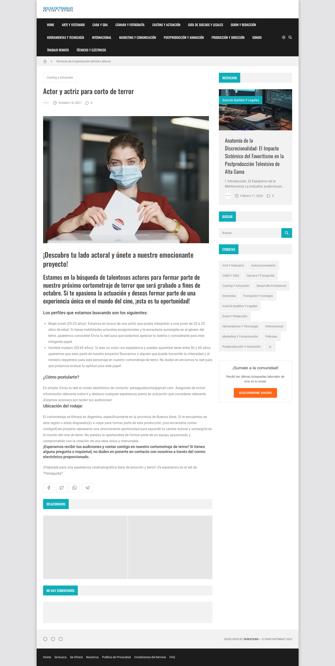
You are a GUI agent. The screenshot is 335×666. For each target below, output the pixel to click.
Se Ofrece (76, 657)
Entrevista (229, 296)
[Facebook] (53, 639)
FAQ (172, 657)
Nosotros (92, 657)
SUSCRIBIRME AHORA (255, 393)
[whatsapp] (74, 487)
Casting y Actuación (166, 24)
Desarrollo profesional (271, 285)
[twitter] (61, 487)
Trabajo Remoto (58, 49)
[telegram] (87, 487)
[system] (284, 37)
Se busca (61, 657)
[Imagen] (255, 109)
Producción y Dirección (228, 37)
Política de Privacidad (116, 657)
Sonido (257, 37)
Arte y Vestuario (73, 24)
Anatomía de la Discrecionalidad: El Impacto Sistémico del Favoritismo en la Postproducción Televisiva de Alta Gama (254, 155)
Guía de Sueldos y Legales (205, 24)
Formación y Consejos (258, 296)
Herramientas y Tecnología (65, 37)
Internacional (101, 37)
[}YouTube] (61, 639)
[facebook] (48, 487)
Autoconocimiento (263, 265)
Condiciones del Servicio (150, 657)
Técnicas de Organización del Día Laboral (83, 61)
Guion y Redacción (243, 24)
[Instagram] (45, 639)
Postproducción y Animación (184, 37)
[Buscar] (290, 37)
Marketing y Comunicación (137, 37)
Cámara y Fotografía (130, 24)
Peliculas (271, 336)
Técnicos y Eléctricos (91, 49)
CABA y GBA (100, 24)
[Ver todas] (270, 347)
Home (50, 24)
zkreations (251, 639)
